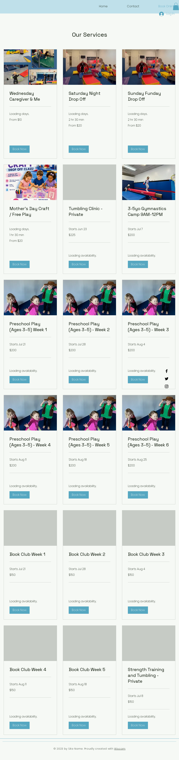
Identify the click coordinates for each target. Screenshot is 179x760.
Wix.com (119, 749)
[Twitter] (166, 378)
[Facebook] (166, 371)
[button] (176, 6)
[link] (30, 96)
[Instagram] (166, 386)
